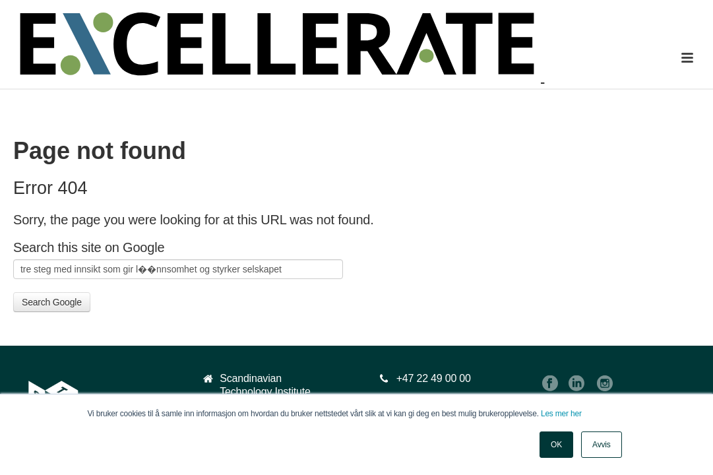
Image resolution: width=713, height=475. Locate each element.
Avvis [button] (601, 444)
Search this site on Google (88, 247)
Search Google (52, 302)
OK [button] (556, 444)
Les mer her (561, 413)
